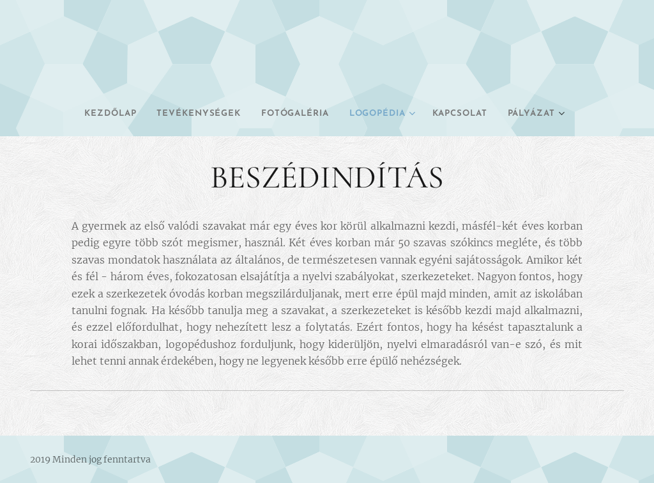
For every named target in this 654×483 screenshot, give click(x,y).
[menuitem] (85, 114)
